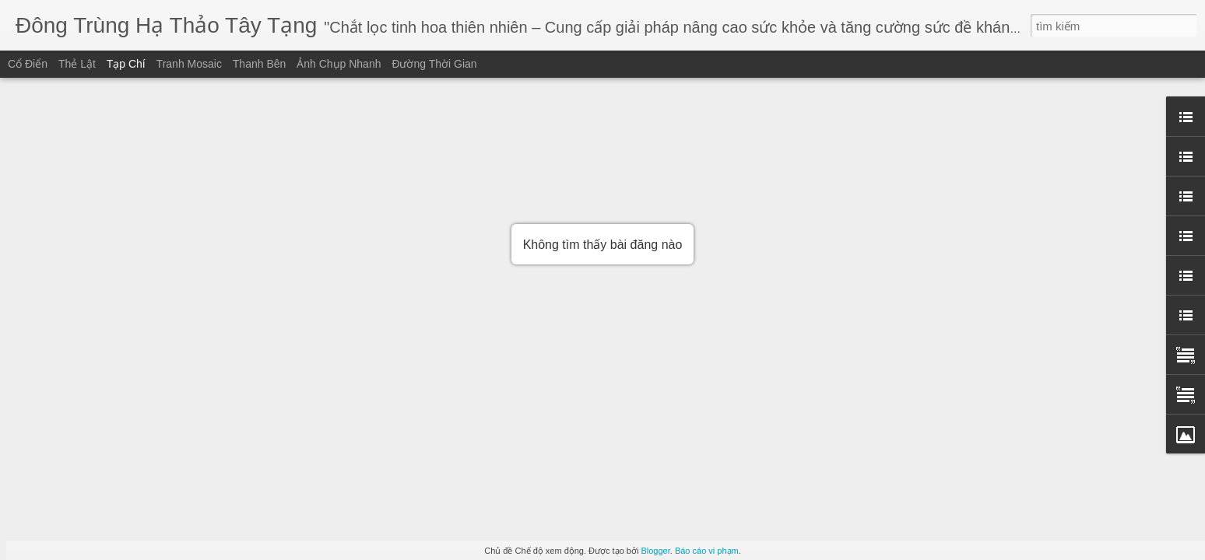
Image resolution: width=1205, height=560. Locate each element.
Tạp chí (126, 64)
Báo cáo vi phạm (707, 550)
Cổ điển (27, 64)
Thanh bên (259, 64)
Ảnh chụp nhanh (339, 64)
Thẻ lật (77, 64)
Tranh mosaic (189, 64)
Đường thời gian (434, 64)
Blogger (655, 550)
